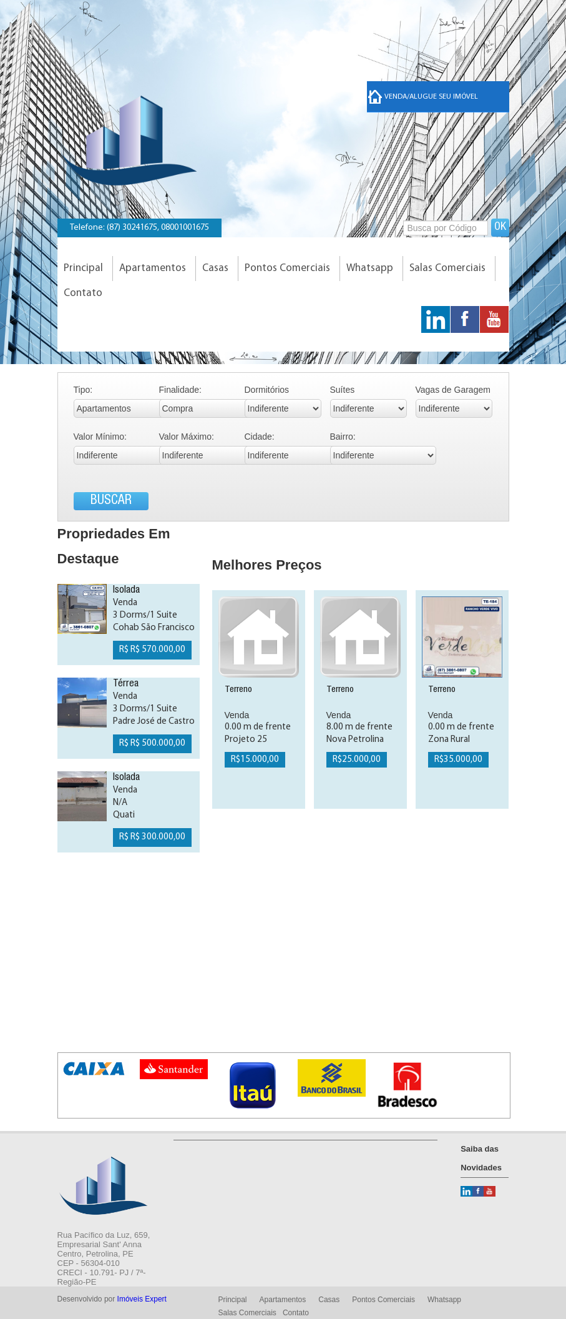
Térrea (126, 684)
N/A (120, 803)
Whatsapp (369, 268)
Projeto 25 (246, 739)
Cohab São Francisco (154, 628)
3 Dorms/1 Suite (145, 615)
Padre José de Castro (154, 721)
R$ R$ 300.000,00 (152, 837)
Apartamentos (152, 268)
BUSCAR (111, 501)
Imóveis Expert (142, 1299)
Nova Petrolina (355, 739)
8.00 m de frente (359, 727)
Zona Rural (449, 739)
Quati (124, 815)
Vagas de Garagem (453, 390)
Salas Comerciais (447, 268)
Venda (125, 603)
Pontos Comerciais (287, 268)
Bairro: (343, 437)
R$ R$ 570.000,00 (152, 650)
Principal (83, 268)
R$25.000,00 (357, 759)
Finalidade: (180, 390)
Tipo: (83, 390)
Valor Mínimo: (100, 437)
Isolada (126, 591)
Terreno (238, 689)
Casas (215, 268)
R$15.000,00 (255, 759)
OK (500, 227)
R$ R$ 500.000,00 (152, 743)
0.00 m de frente (258, 727)
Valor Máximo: (186, 437)
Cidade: (260, 437)
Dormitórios (267, 390)
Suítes (342, 390)
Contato (83, 293)
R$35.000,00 (458, 759)
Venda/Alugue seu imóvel (423, 97)
